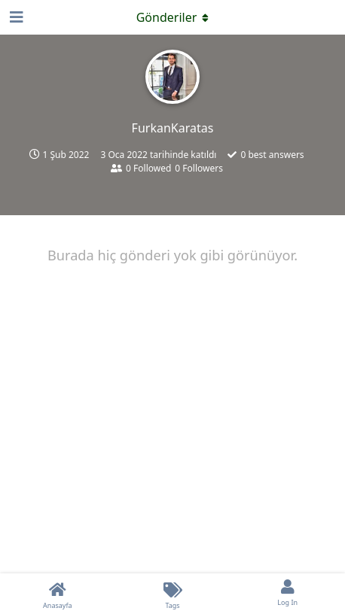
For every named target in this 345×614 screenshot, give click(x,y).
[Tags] (173, 594)
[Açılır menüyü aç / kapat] (172, 17)
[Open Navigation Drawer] (15, 17)
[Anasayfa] (57, 594)
